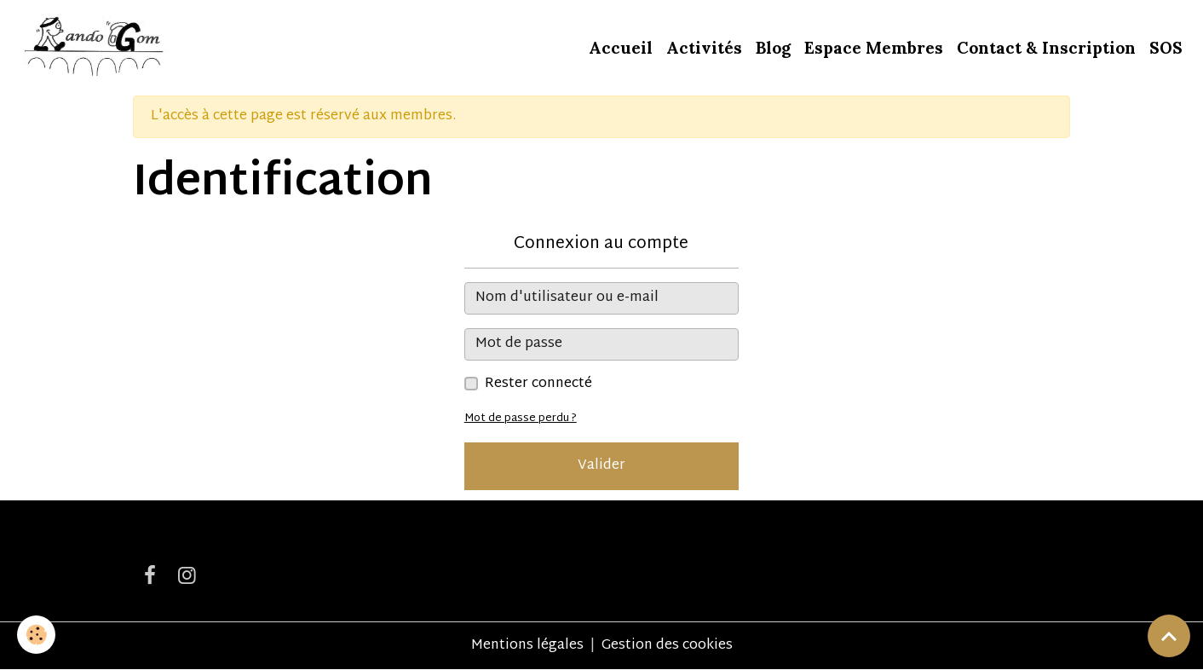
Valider (601, 465)
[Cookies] (36, 634)
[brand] (95, 48)
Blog (773, 48)
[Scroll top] (1169, 636)
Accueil (621, 48)
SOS (1166, 48)
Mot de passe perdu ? (520, 418)
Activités (704, 48)
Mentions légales (527, 645)
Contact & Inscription (1046, 48)
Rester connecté (538, 384)
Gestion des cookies (667, 646)
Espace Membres (873, 48)
